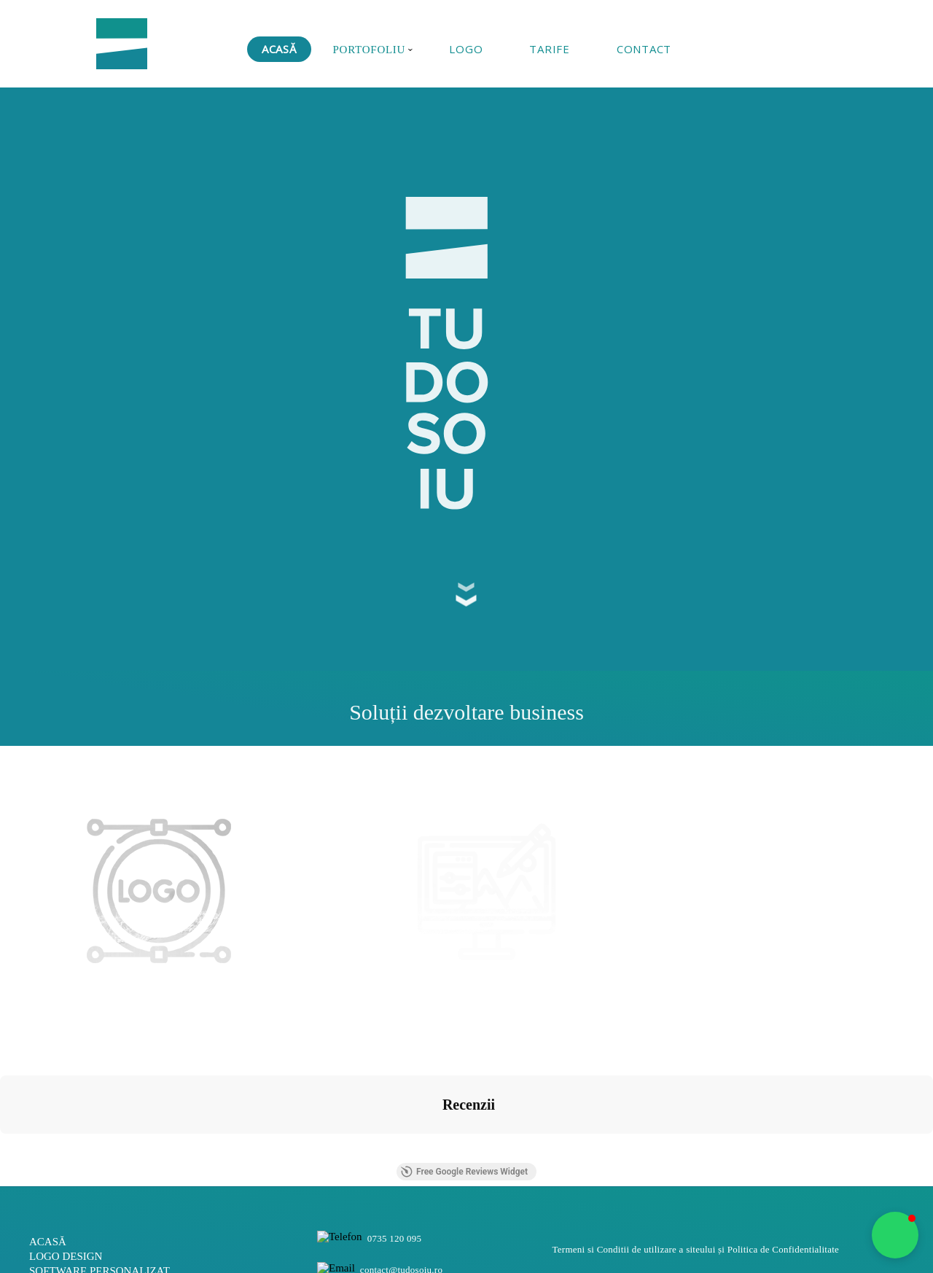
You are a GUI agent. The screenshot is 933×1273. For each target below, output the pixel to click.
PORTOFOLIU (373, 49)
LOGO (466, 49)
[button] (895, 1235)
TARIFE (549, 49)
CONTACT (644, 49)
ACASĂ (279, 49)
